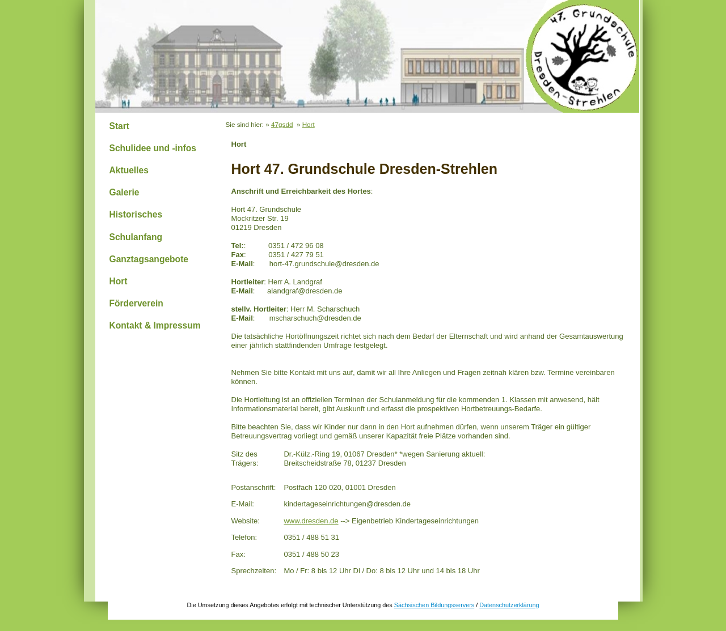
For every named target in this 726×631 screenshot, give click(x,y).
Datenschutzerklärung (509, 605)
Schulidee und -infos (152, 148)
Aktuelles (129, 170)
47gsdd (282, 124)
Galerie (124, 192)
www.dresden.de (311, 521)
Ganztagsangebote (149, 259)
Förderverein (136, 303)
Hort (118, 281)
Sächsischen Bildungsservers (434, 605)
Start (119, 126)
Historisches (136, 214)
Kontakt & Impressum (155, 325)
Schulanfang (136, 237)
